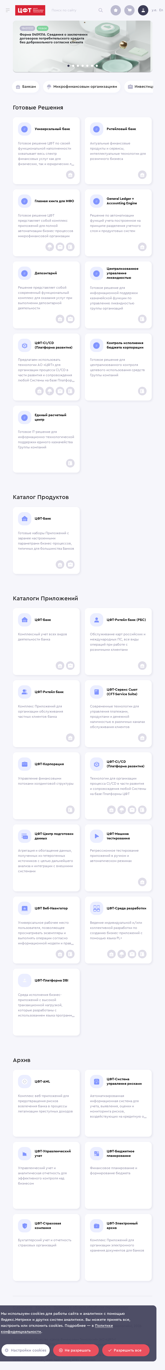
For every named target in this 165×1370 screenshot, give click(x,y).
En (161, 10)
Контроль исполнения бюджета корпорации (125, 345)
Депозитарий (46, 273)
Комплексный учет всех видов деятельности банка (42, 637)
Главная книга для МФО (54, 201)
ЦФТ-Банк (43, 518)
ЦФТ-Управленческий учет (53, 1154)
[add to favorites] (70, 174)
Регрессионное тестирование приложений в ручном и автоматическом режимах (114, 856)
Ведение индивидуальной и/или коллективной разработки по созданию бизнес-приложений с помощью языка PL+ (116, 930)
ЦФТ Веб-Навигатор (51, 908)
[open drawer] (8, 10)
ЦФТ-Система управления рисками (124, 1081)
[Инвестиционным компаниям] (60, 247)
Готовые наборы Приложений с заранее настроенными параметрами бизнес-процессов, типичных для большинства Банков (46, 540)
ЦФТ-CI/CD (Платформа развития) (53, 345)
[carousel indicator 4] (82, 66)
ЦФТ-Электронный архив (122, 1226)
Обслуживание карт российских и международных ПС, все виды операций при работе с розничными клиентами (118, 642)
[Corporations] (70, 247)
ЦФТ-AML (42, 1081)
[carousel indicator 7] (96, 66)
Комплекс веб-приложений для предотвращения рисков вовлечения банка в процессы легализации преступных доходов (45, 1103)
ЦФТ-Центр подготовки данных (54, 836)
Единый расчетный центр (50, 417)
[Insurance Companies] (49, 247)
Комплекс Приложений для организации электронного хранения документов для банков (117, 1245)
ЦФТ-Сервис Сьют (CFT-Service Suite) (122, 692)
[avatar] (143, 10)
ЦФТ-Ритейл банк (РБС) (126, 620)
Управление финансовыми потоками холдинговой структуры (46, 781)
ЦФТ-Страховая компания (48, 1226)
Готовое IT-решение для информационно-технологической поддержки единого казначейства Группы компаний (46, 439)
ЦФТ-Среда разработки (126, 908)
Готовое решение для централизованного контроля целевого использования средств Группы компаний (117, 367)
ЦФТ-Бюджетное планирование (120, 1154)
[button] (25, 87)
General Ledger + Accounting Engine (122, 201)
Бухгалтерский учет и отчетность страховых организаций (44, 1242)
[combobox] (78, 10)
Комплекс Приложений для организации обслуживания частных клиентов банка (40, 711)
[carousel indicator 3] (77, 66)
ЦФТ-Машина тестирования (118, 836)
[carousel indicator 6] (92, 66)
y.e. (154, 10)
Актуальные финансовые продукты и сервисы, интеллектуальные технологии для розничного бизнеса (118, 151)
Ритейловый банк (121, 129)
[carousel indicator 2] (73, 66)
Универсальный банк (52, 129)
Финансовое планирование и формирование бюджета (113, 1170)
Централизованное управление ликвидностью (122, 273)
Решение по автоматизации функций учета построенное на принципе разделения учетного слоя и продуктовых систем (115, 223)
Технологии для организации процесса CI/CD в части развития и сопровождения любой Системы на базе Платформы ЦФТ (118, 786)
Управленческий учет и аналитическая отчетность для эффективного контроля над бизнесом (42, 1175)
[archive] (116, 10)
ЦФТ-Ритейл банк (49, 692)
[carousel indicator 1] (68, 66)
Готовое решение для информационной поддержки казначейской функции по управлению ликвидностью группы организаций (114, 298)
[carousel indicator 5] (87, 66)
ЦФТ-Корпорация (49, 764)
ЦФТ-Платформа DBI (51, 980)
